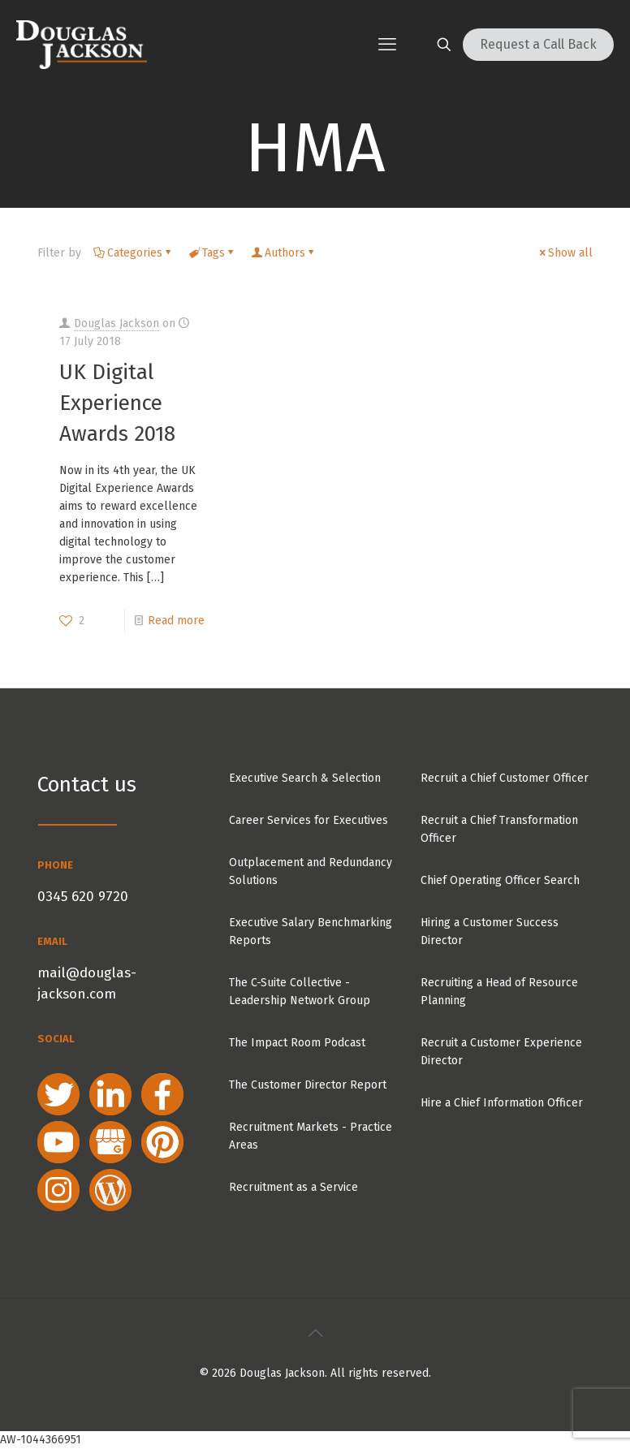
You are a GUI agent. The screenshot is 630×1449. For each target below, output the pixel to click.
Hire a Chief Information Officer (502, 1103)
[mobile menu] (387, 44)
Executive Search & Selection (305, 778)
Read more (176, 620)
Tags (212, 253)
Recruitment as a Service (293, 1187)
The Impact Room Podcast (297, 1043)
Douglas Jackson (116, 323)
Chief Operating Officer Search (500, 880)
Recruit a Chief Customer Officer (505, 778)
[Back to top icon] (315, 1333)
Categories (133, 253)
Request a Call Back (538, 44)
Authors (284, 253)
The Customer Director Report (307, 1085)
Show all (565, 253)
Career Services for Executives (308, 820)
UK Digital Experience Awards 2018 (117, 403)
